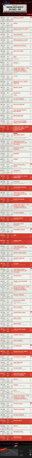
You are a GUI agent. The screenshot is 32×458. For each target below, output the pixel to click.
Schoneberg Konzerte (11, 319)
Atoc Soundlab (11, 313)
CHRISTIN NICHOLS (19, 45)
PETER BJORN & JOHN (20, 40)
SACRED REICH (18, 218)
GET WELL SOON (19, 135)
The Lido (21, 2)
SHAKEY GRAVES (18, 258)
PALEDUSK (16, 93)
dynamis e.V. (11, 183)
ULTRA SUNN (17, 368)
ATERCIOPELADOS (19, 312)
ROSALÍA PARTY (18, 18)
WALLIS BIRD (17, 307)
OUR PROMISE (18, 362)
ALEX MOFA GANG (19, 329)
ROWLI (15, 379)
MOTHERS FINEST (19, 229)
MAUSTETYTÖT (18, 431)
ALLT (15, 390)
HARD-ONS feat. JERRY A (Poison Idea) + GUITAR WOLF (21, 128)
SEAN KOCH (17, 318)
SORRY (15, 159)
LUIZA (15, 76)
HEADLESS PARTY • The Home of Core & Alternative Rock (21, 70)
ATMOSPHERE (17, 34)
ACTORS (16, 264)
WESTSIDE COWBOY (19, 357)
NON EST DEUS (18, 51)
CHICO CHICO (17, 404)
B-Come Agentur (11, 230)
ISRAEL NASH (17, 87)
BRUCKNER (17, 323)
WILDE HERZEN (18, 99)
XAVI (14, 56)
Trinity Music (11, 36)
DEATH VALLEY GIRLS (20, 351)
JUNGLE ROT (17, 240)
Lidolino (25, 2)
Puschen (11, 160)
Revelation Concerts (11, 111)
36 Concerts (11, 128)
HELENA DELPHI (18, 104)
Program (16, 2)
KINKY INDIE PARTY (19, 252)
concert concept (11, 52)
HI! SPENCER (17, 346)
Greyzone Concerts (11, 77)
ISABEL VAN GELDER (20, 281)
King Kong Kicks (11, 69)
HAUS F (15, 62)
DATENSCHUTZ (30, 443)
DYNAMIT (16, 181)
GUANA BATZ (17, 420)
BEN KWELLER (18, 115)
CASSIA (15, 384)
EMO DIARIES (17, 340)
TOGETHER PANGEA (19, 187)
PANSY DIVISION (18, 199)
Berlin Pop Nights (11, 30)
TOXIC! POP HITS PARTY (21, 29)
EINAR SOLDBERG (19, 300)
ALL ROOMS (11, 105)
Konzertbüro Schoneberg (11, 88)
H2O (14, 235)
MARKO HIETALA (18, 335)
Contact (29, 2)
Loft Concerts (11, 41)
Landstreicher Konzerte (11, 64)
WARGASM (16, 170)
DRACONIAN (17, 437)
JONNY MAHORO (19, 409)
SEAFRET (16, 153)
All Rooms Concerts (11, 347)
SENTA (15, 426)
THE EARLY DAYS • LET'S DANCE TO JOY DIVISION (20, 143)
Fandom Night (11, 19)
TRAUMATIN (17, 276)
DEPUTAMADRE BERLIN (11, 83)
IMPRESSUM (26, 443)
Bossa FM (11, 405)
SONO (15, 23)
